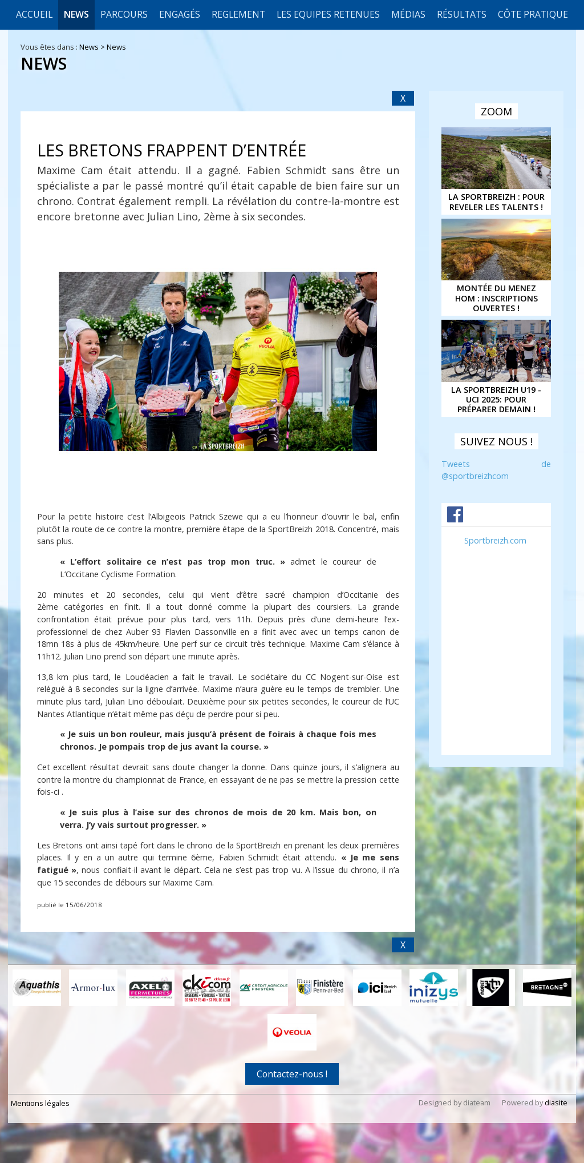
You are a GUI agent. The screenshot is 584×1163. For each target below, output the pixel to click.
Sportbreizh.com (495, 540)
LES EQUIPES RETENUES (328, 14)
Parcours (124, 14)
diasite (556, 1102)
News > (93, 47)
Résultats (461, 14)
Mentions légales (40, 1103)
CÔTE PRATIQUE (533, 14)
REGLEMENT (238, 14)
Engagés (179, 14)
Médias (408, 14)
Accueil (34, 14)
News (76, 14)
